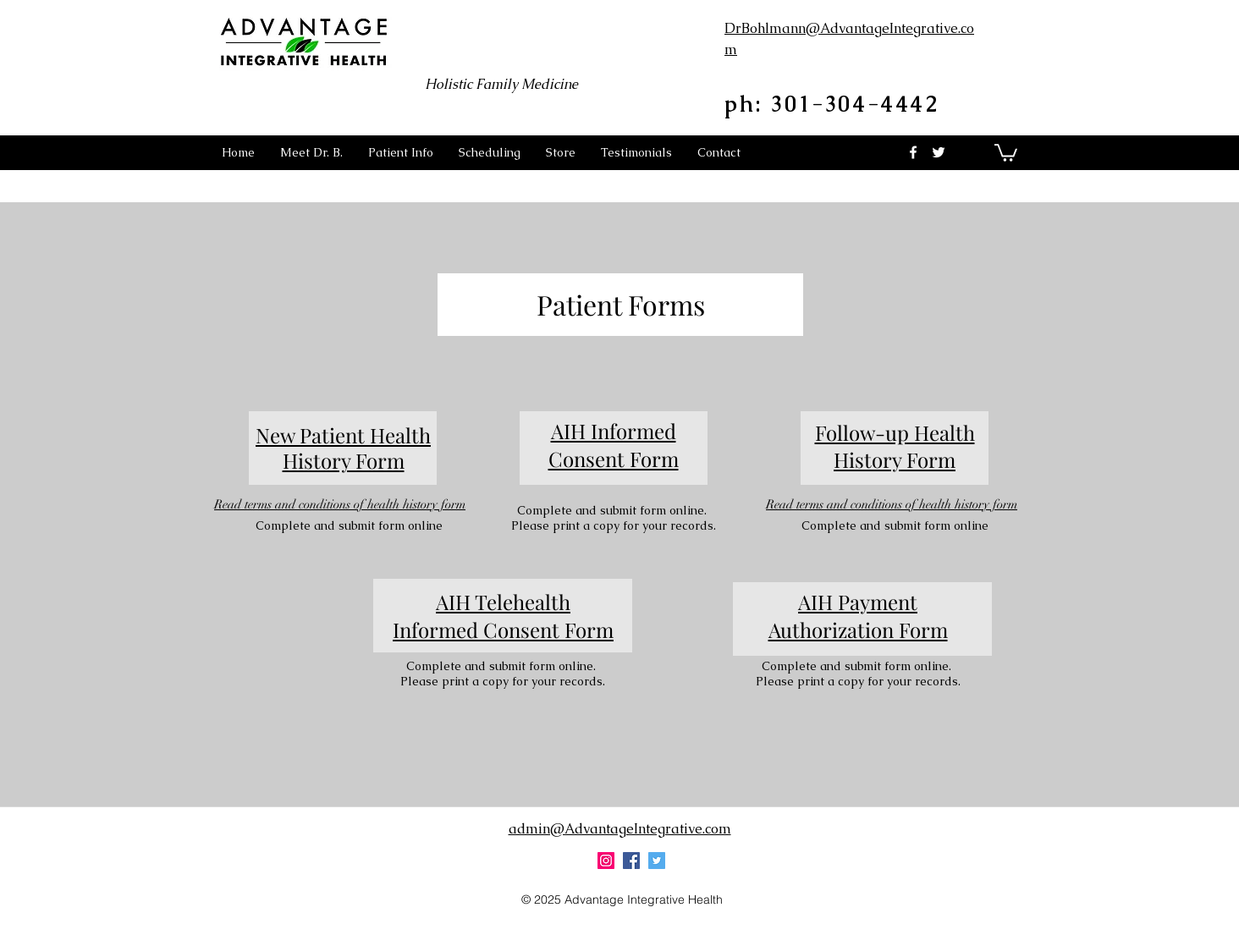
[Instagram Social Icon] (605, 860)
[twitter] (938, 152)
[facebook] (913, 152)
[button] (400, 152)
